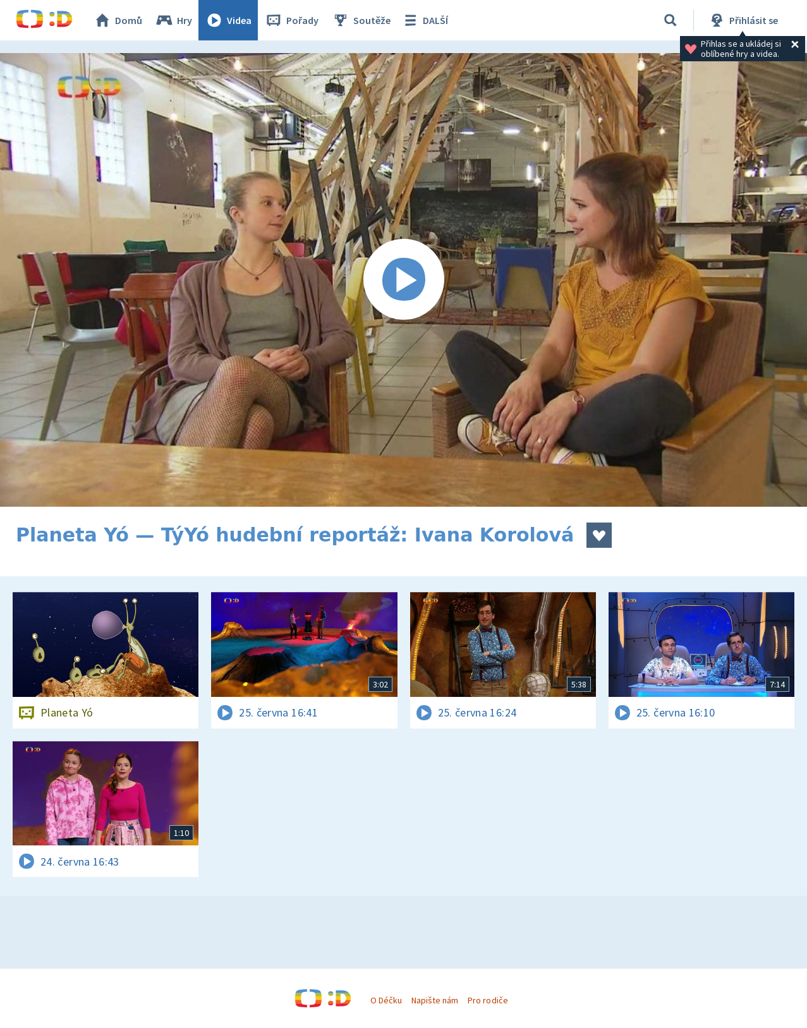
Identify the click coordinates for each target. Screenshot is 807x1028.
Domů (117, 20)
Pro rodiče (487, 1000)
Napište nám (434, 1000)
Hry (173, 20)
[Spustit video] (403, 280)
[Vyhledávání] (670, 20)
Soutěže (361, 20)
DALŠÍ (424, 20)
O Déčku (386, 1000)
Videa (228, 20)
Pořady (291, 20)
